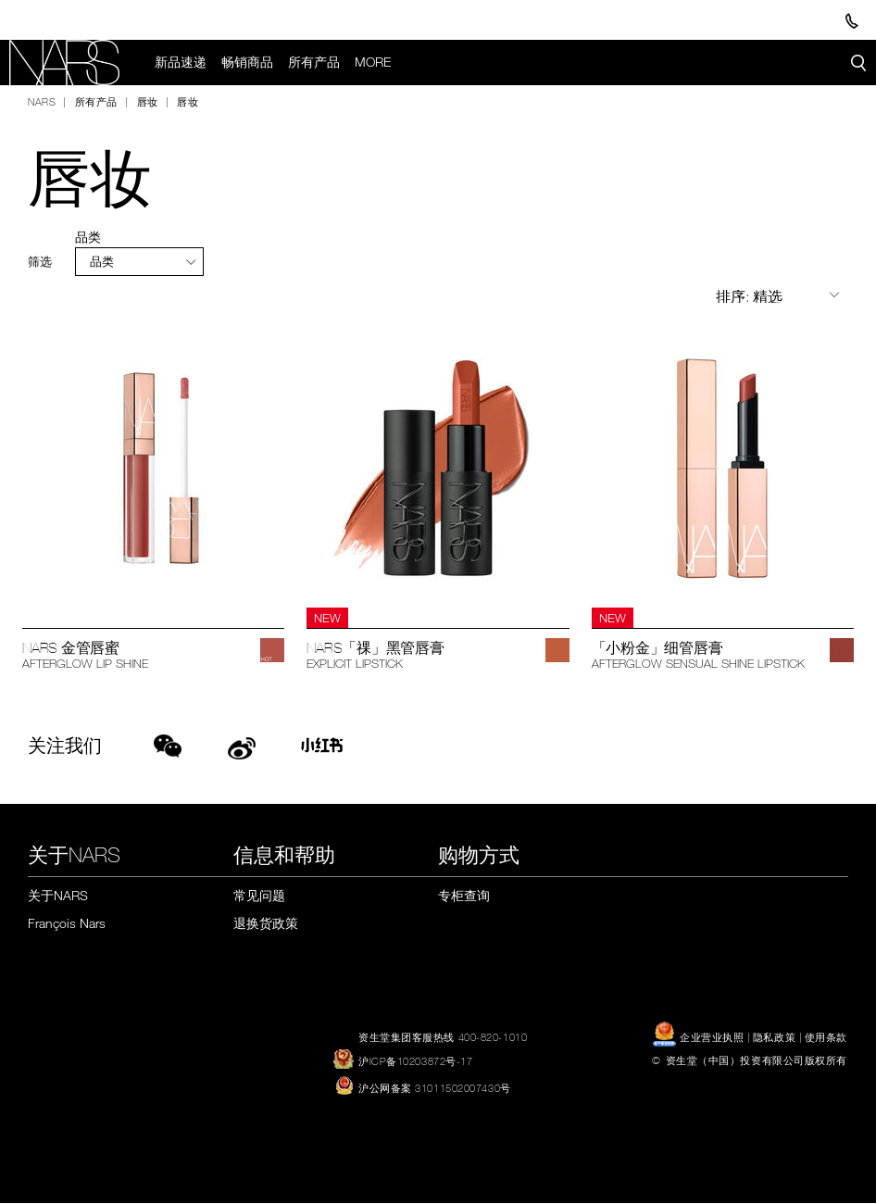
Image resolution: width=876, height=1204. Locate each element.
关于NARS (58, 895)
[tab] (139, 261)
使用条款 (826, 1037)
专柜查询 (464, 895)
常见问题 (259, 895)
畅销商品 (248, 62)
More (374, 62)
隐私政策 (774, 1037)
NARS (42, 101)
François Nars (67, 924)
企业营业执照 (699, 1037)
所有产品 (315, 62)
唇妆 (147, 101)
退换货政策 (265, 924)
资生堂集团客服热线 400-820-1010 (442, 1037)
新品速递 (181, 62)
